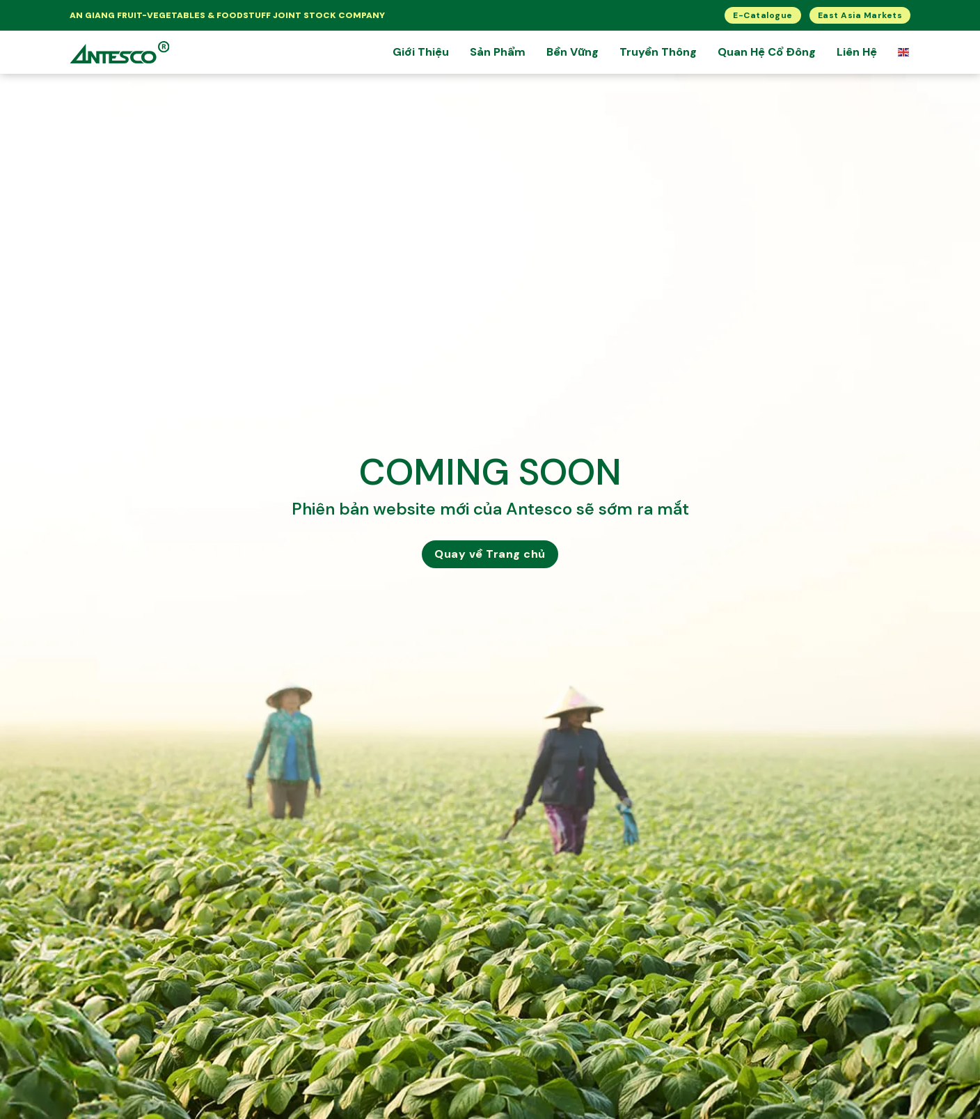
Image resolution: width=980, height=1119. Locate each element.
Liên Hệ (857, 52)
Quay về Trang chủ (490, 554)
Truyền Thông (658, 52)
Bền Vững (572, 52)
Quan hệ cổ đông (767, 52)
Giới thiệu (421, 52)
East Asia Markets (860, 15)
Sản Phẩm (497, 52)
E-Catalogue (763, 15)
